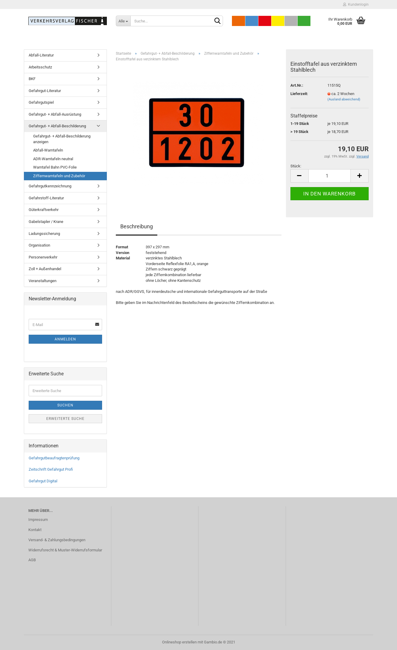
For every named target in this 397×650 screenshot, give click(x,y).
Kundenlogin (356, 4)
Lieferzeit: (299, 93)
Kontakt (34, 529)
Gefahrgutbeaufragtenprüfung (54, 458)
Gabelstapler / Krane (46, 221)
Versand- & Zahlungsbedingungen (56, 540)
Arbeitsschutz (40, 67)
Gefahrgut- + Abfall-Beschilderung (57, 126)
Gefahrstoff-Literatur (46, 198)
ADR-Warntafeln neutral (53, 159)
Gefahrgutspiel (41, 102)
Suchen (65, 405)
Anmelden (65, 339)
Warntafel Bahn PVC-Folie (55, 167)
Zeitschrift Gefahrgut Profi (51, 469)
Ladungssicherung (44, 233)
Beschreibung (136, 226)
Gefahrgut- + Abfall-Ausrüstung (55, 114)
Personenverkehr (43, 257)
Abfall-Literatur (41, 55)
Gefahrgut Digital (43, 481)
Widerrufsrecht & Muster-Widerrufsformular (65, 550)
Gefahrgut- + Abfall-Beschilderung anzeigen (61, 139)
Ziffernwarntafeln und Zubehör (59, 176)
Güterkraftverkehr (44, 209)
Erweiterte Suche (65, 419)
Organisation (39, 245)
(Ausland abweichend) (343, 99)
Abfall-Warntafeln (48, 150)
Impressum (38, 519)
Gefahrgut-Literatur (45, 90)
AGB (32, 560)
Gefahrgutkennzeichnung (50, 186)
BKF (32, 79)
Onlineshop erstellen (179, 642)
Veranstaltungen (42, 281)
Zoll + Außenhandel (45, 269)
